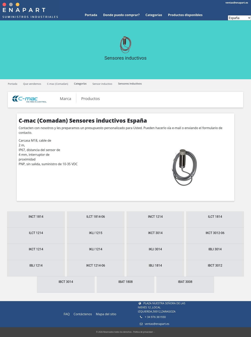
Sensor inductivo (102, 84)
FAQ (67, 314)
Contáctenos (83, 314)
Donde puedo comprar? (121, 15)
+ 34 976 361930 (152, 317)
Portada (91, 15)
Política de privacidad (143, 332)
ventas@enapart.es (237, 2)
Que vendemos (32, 84)
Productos (90, 98)
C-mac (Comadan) (57, 84)
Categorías (154, 15)
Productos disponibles (185, 15)
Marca (65, 98)
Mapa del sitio (106, 314)
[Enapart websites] (239, 17)
